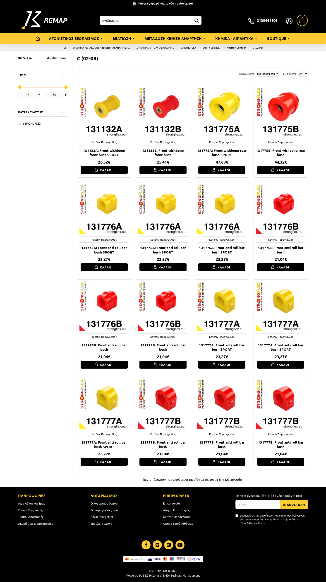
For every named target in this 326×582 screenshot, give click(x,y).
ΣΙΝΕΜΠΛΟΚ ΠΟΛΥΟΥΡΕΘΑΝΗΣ (155, 47)
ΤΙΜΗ (22, 74)
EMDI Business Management (181, 575)
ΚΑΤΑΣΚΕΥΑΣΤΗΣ (30, 112)
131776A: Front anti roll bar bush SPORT (104, 250)
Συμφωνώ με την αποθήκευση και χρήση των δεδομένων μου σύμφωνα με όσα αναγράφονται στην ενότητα (270, 520)
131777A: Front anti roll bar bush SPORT (221, 347)
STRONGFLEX (188, 47)
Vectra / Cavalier (236, 47)
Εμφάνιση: (289, 73)
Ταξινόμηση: (225, 73)
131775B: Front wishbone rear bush (280, 152)
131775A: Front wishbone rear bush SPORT (222, 152)
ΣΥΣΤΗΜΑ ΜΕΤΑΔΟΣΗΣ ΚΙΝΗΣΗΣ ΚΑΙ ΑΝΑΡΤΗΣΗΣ (101, 47)
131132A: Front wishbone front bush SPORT (104, 152)
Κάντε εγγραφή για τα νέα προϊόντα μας (166, 3)
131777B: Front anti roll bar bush (163, 444)
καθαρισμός (58, 58)
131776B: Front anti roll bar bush (280, 250)
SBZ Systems (151, 575)
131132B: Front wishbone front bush (163, 152)
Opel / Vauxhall (211, 47)
